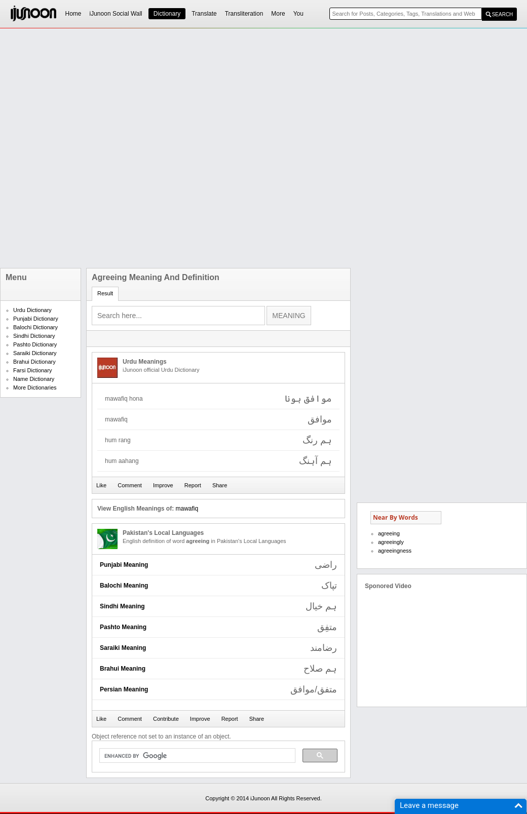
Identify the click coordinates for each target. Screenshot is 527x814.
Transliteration (244, 13)
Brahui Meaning (122, 668)
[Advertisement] (132, 148)
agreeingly (391, 542)
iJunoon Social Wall (116, 13)
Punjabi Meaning (124, 564)
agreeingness (394, 551)
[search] (196, 755)
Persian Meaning (124, 689)
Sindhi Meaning (122, 606)
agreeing (389, 533)
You (298, 13)
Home (73, 13)
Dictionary (167, 13)
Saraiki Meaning (123, 647)
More (278, 13)
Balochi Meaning (124, 585)
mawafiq (186, 508)
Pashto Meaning (123, 627)
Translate (204, 13)
